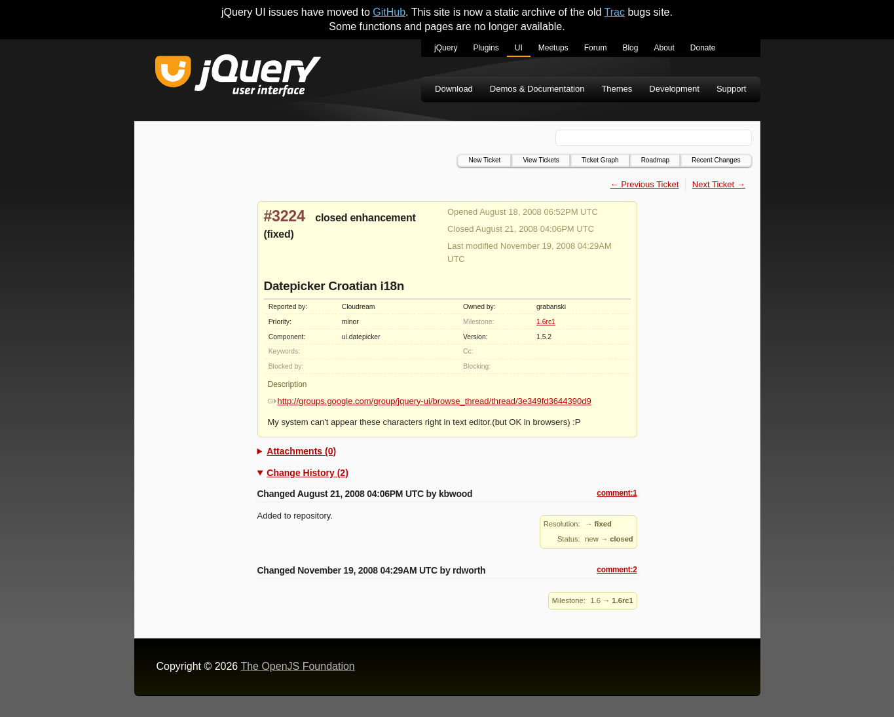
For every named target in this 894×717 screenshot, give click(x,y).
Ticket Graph (600, 160)
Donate (703, 47)
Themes (616, 89)
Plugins (485, 47)
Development (674, 89)
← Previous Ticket (644, 184)
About (664, 47)
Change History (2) (307, 473)
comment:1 (617, 493)
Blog (630, 47)
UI (519, 47)
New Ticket (484, 160)
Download (454, 89)
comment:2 (617, 569)
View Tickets (541, 160)
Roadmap (655, 160)
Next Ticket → (718, 184)
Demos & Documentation (537, 89)
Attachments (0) (301, 451)
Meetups (553, 47)
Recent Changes (716, 160)
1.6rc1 (545, 321)
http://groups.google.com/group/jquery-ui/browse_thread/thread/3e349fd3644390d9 (429, 401)
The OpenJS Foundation (297, 666)
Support (732, 89)
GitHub (389, 12)
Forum (595, 47)
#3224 (284, 216)
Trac (615, 12)
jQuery (445, 47)
